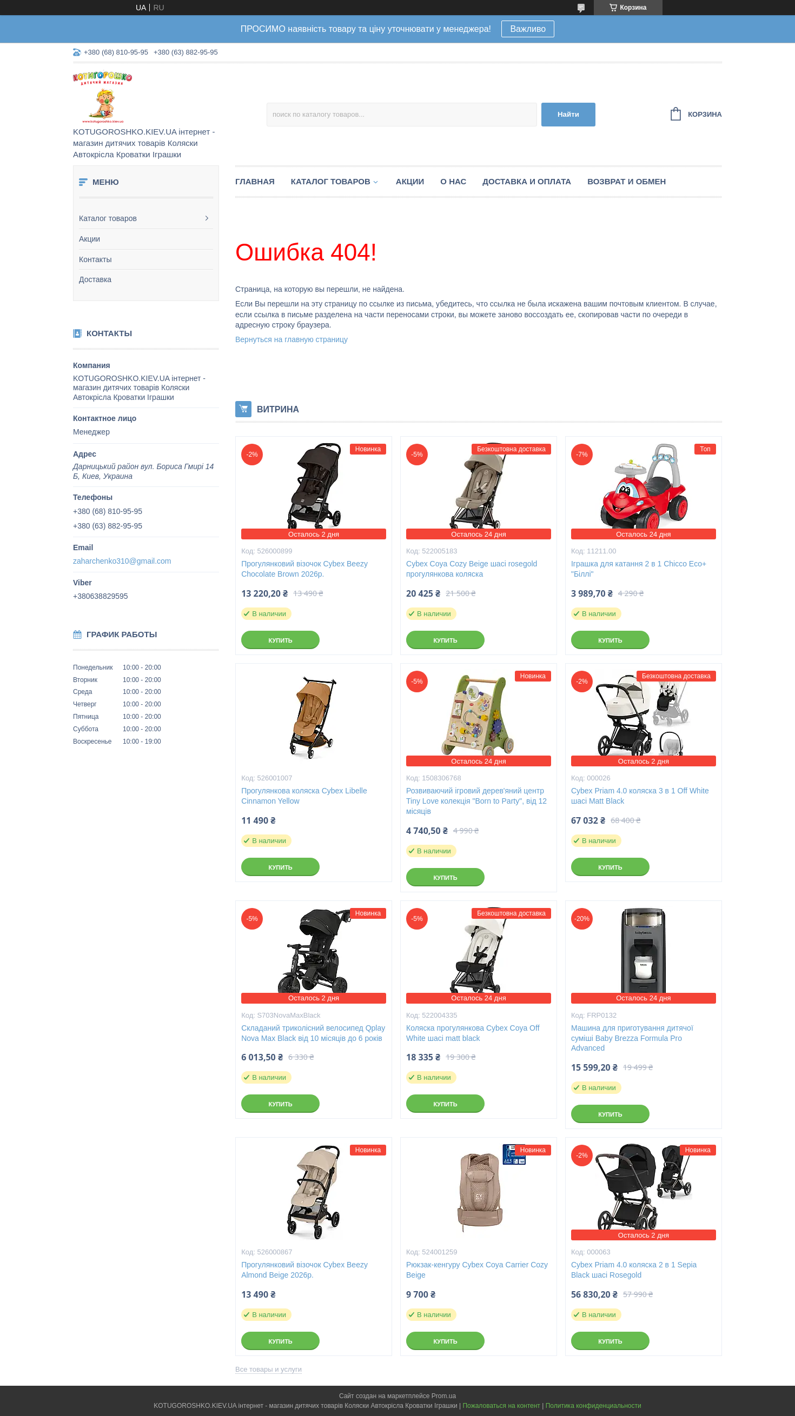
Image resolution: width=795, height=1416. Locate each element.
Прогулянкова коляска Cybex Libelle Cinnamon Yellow (304, 795)
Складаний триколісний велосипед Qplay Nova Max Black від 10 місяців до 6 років (313, 1033)
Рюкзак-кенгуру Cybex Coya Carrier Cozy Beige (477, 1269)
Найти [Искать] (568, 114)
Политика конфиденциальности (593, 1406)
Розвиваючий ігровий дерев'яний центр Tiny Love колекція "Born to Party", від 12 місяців (476, 801)
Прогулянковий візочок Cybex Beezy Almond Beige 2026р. (304, 1269)
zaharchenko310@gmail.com (122, 561)
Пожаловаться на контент (501, 1406)
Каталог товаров (108, 218)
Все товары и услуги (268, 1369)
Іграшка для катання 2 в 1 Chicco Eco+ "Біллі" (638, 568)
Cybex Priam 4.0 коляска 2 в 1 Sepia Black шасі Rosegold (634, 1269)
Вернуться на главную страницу (291, 339)
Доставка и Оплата (526, 181)
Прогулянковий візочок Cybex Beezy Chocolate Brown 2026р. (304, 568)
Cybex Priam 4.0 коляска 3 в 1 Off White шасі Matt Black (640, 795)
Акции (89, 239)
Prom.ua (444, 1396)
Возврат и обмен (626, 181)
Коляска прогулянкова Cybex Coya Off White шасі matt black (473, 1033)
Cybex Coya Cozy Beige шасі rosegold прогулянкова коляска (471, 568)
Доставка (95, 279)
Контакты (95, 259)
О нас (453, 181)
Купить (280, 640)
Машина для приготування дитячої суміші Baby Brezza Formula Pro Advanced (632, 1038)
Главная (255, 181)
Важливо (528, 29)
